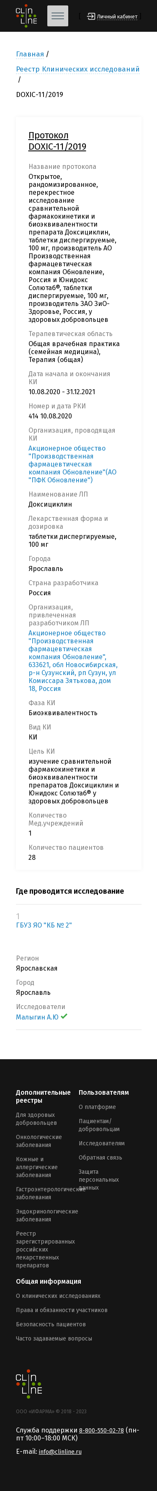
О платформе (97, 1107)
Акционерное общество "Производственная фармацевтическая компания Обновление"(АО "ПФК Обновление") (72, 464)
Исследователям (102, 1143)
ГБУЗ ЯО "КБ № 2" (44, 925)
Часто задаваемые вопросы (54, 1338)
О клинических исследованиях (58, 1296)
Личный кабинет (117, 16)
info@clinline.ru (60, 1451)
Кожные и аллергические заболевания (37, 1167)
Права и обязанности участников (62, 1310)
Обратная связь (100, 1157)
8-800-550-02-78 (101, 1430)
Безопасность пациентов (51, 1324)
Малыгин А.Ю (41, 1017)
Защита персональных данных (99, 1179)
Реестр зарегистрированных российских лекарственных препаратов (45, 1249)
